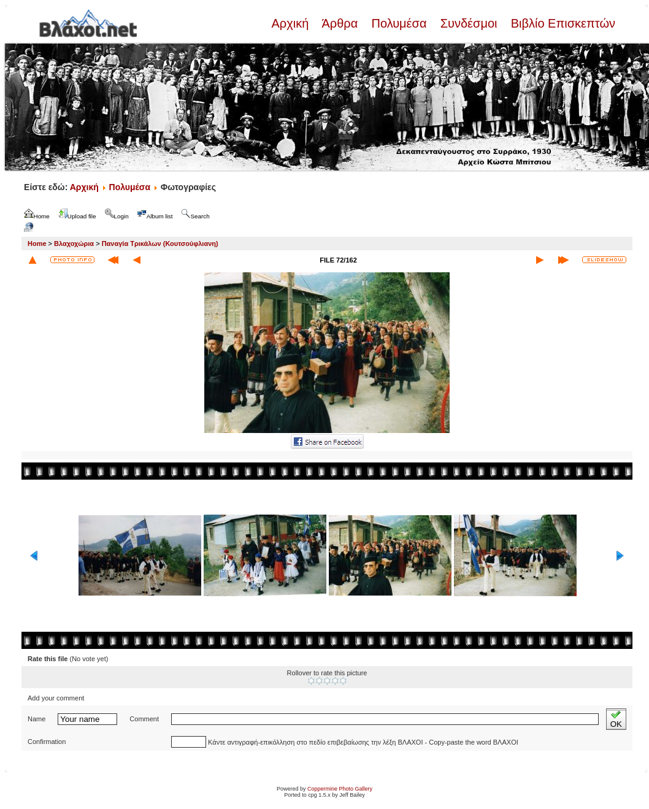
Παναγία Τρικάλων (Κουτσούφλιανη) (160, 243)
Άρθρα (340, 23)
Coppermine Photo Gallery (339, 789)
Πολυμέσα (399, 23)
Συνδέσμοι (469, 23)
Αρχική (291, 23)
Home (37, 243)
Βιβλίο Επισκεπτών (561, 23)
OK (616, 719)
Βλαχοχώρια (74, 243)
